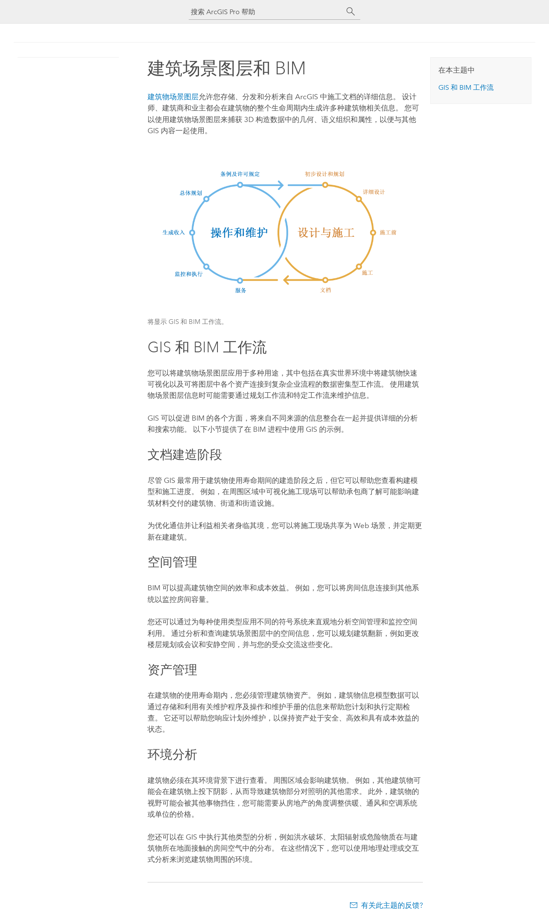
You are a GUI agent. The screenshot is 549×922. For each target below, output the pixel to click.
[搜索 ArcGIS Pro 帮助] (266, 11)
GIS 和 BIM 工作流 (466, 87)
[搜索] (351, 11)
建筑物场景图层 (173, 96)
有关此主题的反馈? (392, 905)
